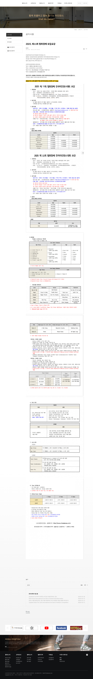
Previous (8, 628)
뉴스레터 (9, 38)
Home (75, 29)
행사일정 (9, 42)
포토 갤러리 (11, 47)
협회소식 (80, 29)
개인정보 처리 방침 (27, 674)
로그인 (79, 3)
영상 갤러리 (11, 51)
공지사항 (9, 34)
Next (85, 628)
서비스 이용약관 (18, 674)
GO (6, 646)
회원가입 (85, 3)
